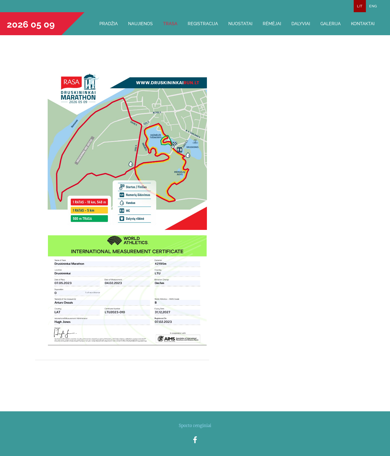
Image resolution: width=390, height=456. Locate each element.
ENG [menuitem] (373, 6)
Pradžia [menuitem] (108, 23)
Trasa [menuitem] (170, 23)
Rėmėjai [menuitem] (272, 23)
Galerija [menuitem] (330, 23)
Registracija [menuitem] (203, 23)
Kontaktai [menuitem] (363, 23)
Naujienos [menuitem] (140, 23)
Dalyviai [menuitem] (300, 23)
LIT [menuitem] (359, 6)
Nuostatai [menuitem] (240, 23)
